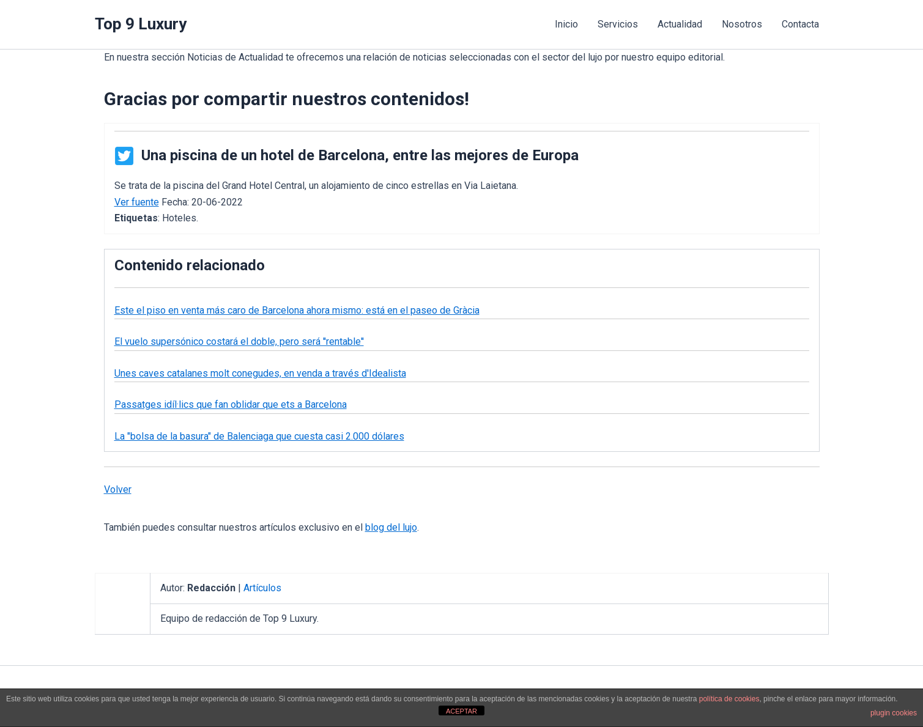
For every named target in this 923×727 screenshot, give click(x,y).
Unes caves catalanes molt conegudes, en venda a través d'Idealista (260, 373)
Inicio (566, 24)
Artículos (262, 588)
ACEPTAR (461, 711)
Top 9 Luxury (141, 24)
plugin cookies (893, 713)
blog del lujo (391, 527)
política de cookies (729, 699)
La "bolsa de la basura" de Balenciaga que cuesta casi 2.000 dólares (259, 436)
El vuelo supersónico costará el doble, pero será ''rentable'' (239, 341)
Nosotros (742, 24)
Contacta (800, 24)
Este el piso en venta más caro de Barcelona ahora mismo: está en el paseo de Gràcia (297, 310)
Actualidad (680, 24)
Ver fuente (136, 202)
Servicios (618, 24)
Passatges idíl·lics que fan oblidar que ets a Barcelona (230, 404)
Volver (118, 489)
